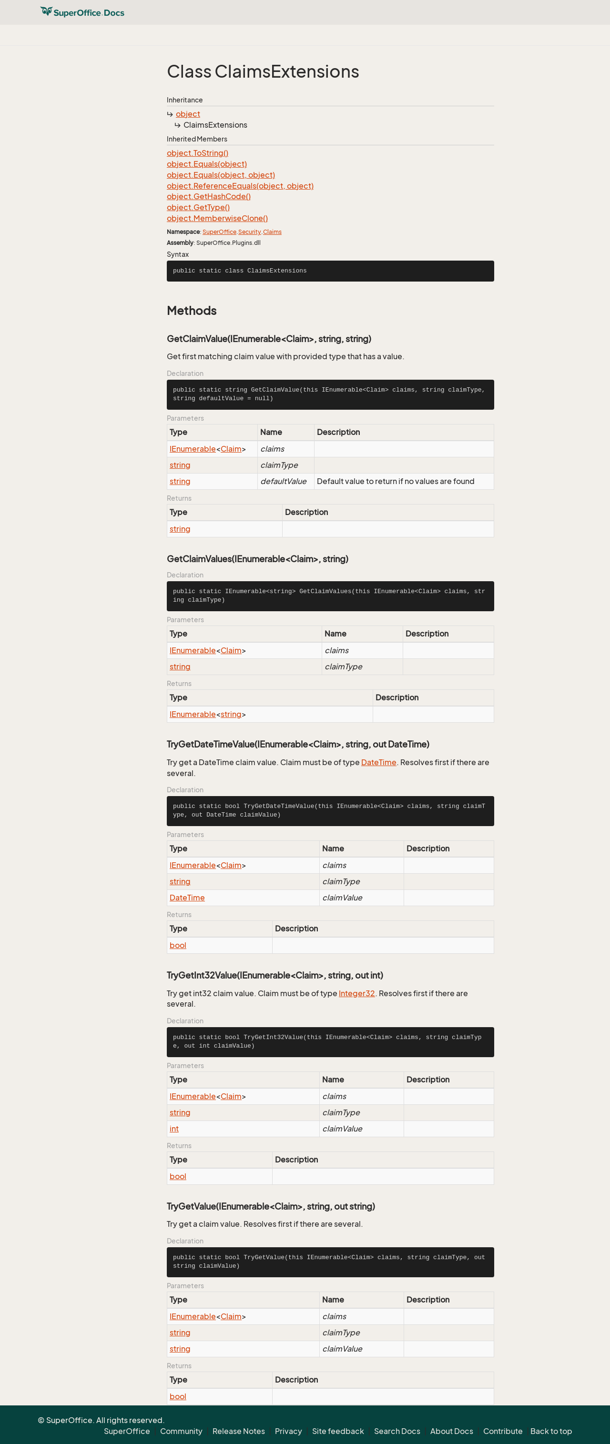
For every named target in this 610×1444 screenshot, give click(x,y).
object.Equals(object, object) (221, 175)
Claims (272, 231)
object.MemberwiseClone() (217, 218)
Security (249, 231)
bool (178, 945)
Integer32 (357, 993)
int (174, 1128)
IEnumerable (193, 449)
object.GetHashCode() (209, 196)
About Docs (451, 1431)
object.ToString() (197, 153)
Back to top (551, 1431)
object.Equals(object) (207, 164)
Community (181, 1431)
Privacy (288, 1431)
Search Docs (397, 1431)
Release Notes (239, 1431)
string (180, 465)
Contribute (503, 1431)
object (188, 114)
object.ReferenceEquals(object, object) (240, 186)
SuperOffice (219, 231)
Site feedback (338, 1431)
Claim (231, 449)
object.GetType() (198, 207)
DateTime (378, 762)
